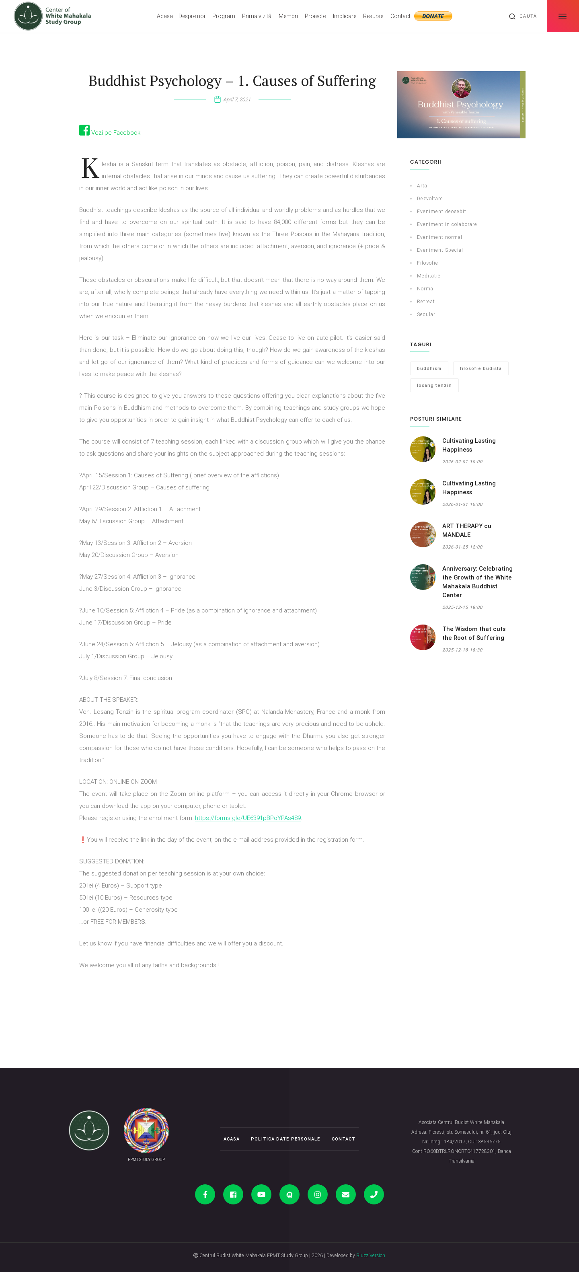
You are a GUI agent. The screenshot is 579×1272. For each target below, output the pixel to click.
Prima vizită (256, 16)
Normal (426, 289)
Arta (422, 186)
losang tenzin (434, 385)
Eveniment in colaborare (447, 224)
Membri (288, 16)
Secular (426, 314)
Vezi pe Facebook (109, 132)
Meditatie (429, 276)
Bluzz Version (370, 1255)
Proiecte (315, 16)
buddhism (429, 368)
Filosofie (427, 263)
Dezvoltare (430, 198)
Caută (523, 16)
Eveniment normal (439, 237)
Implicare (344, 16)
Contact (400, 16)
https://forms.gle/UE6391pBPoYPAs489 (248, 818)
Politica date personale (285, 1139)
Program (223, 16)
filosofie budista (481, 368)
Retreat (426, 301)
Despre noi (192, 16)
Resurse (373, 16)
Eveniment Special (440, 250)
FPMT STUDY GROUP (146, 1159)
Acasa (165, 16)
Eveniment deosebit (441, 211)
